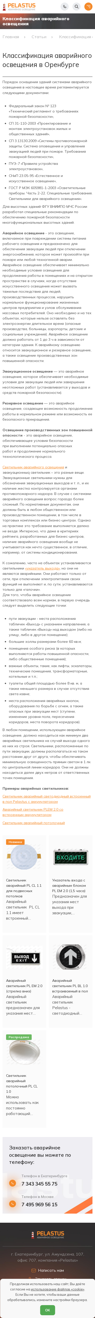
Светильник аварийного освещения (33, 467)
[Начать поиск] (76, 7)
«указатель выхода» (42, 568)
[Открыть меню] (88, 7)
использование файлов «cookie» (57, 1289)
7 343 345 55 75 (39, 1184)
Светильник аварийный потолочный (34, 823)
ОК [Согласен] (47, 1310)
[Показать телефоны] (65, 7)
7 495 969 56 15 (39, 1205)
